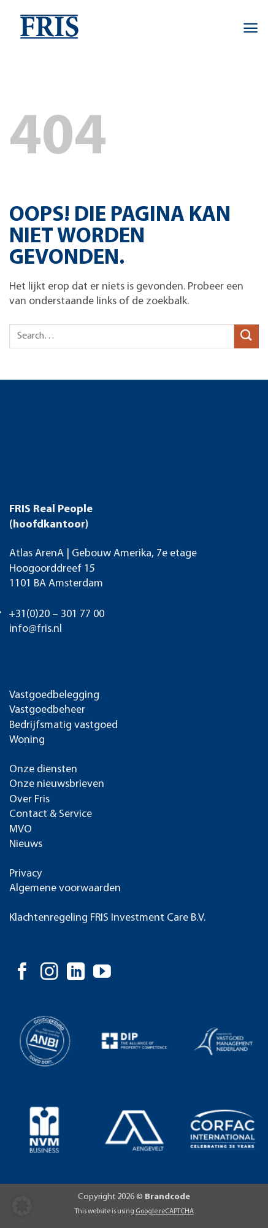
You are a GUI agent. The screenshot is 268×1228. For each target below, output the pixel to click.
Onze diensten (43, 769)
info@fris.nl (35, 629)
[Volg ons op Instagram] (49, 973)
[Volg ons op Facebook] (22, 973)
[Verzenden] (246, 336)
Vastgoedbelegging (54, 695)
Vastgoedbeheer (47, 710)
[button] (250, 28)
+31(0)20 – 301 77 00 (56, 614)
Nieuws (25, 844)
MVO (20, 829)
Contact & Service (50, 814)
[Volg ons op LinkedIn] (76, 973)
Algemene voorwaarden (65, 888)
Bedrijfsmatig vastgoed (63, 725)
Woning (27, 740)
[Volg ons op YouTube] (102, 973)
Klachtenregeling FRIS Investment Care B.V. (107, 918)
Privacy (25, 874)
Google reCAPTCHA (165, 1211)
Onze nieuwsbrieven (56, 784)
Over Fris (29, 799)
